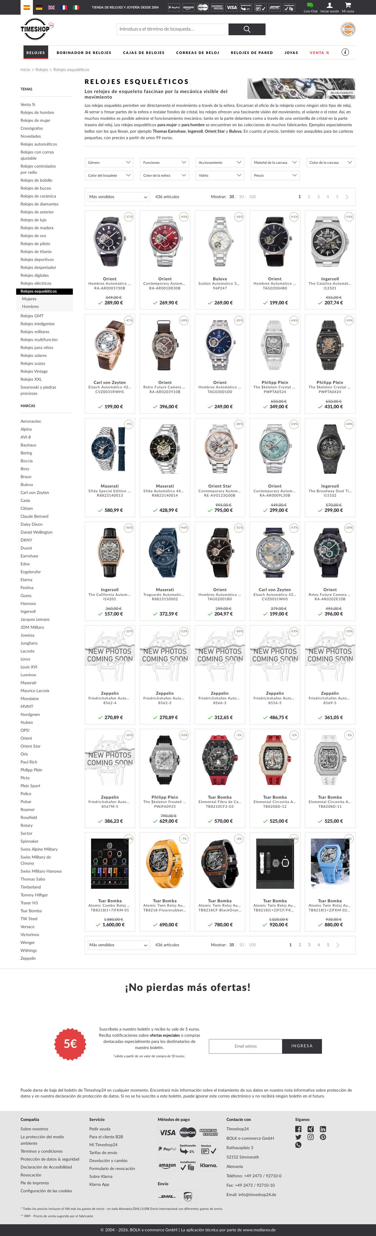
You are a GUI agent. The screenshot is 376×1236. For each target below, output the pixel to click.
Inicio (25, 70)
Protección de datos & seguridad (50, 1159)
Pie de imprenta (35, 1183)
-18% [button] (239, 216)
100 (252, 197)
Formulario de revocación (112, 1169)
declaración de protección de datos (87, 1096)
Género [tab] (94, 162)
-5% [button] (239, 735)
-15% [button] (128, 838)
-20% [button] (184, 320)
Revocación (31, 1175)
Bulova (235, 131)
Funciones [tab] (151, 162)
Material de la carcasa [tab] (270, 162)
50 (241, 197)
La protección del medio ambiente (42, 1140)
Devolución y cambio (108, 1161)
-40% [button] (184, 216)
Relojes (42, 70)
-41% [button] (294, 216)
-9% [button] (129, 424)
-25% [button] (294, 631)
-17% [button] (128, 216)
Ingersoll (195, 131)
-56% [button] (128, 527)
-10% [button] (239, 631)
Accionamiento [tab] (210, 162)
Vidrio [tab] (203, 175)
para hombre (193, 125)
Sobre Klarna (101, 1177)
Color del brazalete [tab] (102, 175)
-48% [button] (349, 424)
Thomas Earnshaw (169, 131)
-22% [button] (128, 631)
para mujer (167, 125)
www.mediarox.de (259, 1230)
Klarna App (99, 1185)
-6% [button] (239, 838)
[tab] (47, 129)
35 (231, 197)
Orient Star (215, 131)
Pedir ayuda (99, 1129)
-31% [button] (239, 527)
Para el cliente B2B (106, 1137)
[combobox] (181, 29)
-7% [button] (184, 838)
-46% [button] (294, 320)
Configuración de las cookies (46, 1191)
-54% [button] (349, 216)
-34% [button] (349, 320)
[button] (128, 227)
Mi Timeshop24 (103, 1145)
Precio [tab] (259, 175)
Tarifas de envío (103, 1153)
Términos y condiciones (42, 1151)
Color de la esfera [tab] (156, 175)
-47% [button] (128, 320)
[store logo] (63, 29)
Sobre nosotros (34, 1129)
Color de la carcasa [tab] (324, 162)
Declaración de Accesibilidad (46, 1167)
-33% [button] (239, 320)
